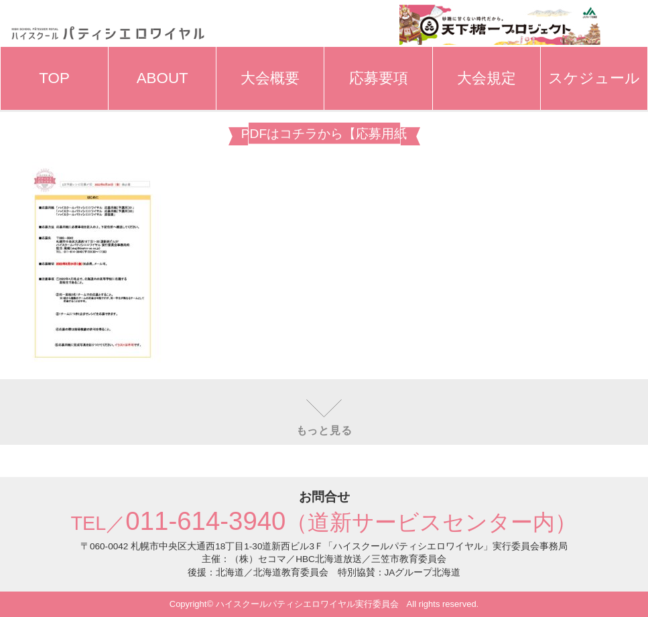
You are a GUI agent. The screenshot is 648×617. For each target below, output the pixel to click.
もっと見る (324, 430)
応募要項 (378, 78)
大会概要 (270, 78)
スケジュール (594, 78)
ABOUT (162, 78)
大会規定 (486, 78)
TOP (54, 78)
